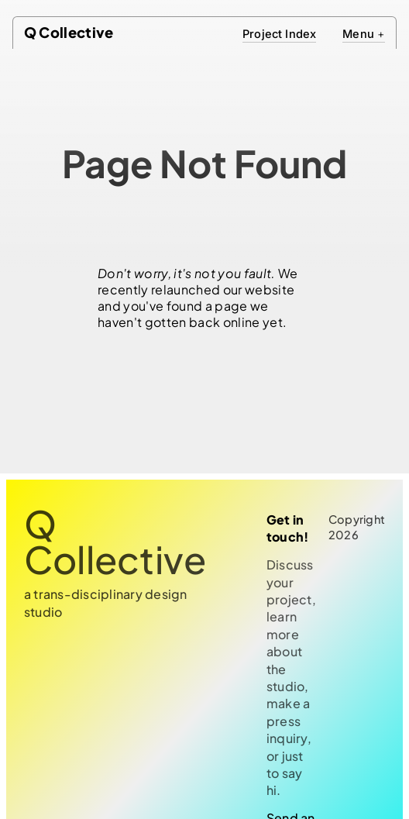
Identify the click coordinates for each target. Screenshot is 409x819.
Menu (363, 34)
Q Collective (69, 32)
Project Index (279, 34)
